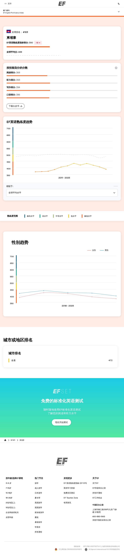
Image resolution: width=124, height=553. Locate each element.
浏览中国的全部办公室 (101, 520)
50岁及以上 (11, 507)
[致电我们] (119, 4)
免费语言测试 (69, 493)
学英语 (37, 527)
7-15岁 (8, 488)
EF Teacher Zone (71, 498)
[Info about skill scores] (116, 68)
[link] (13, 11)
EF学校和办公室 (99, 488)
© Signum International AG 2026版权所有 (102, 549)
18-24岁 (9, 498)
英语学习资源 (69, 488)
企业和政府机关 (12, 512)
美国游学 (38, 503)
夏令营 (37, 498)
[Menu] (119, 11)
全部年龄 (9, 517)
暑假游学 (38, 522)
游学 (36, 483)
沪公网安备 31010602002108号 (68, 549)
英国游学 (38, 507)
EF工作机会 (97, 498)
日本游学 (38, 493)
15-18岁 (9, 493)
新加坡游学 (39, 512)
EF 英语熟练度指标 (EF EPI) (75, 483)
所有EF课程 (97, 493)
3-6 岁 (8, 483)
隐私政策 (77, 546)
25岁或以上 (10, 503)
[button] (8, 3)
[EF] (62, 4)
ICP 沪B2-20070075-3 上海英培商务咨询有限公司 (101, 546)
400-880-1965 (98, 516)
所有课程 (38, 532)
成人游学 (38, 488)
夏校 (36, 517)
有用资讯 (67, 503)
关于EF (95, 483)
